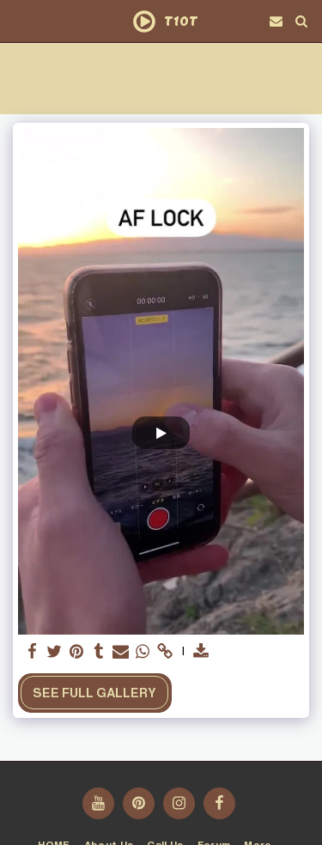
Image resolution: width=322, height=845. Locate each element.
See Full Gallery (94, 693)
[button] (18, 20)
